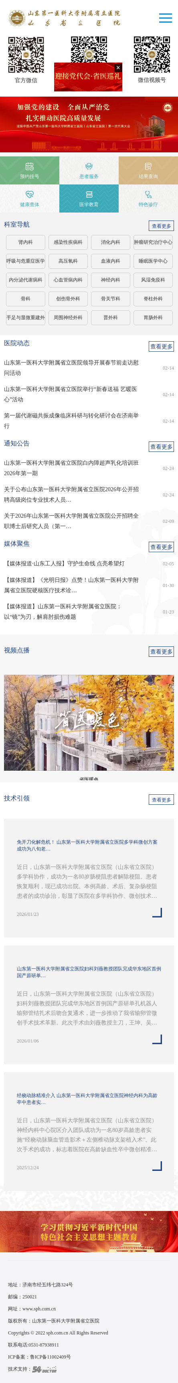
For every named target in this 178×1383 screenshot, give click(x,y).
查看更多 (161, 226)
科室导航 (17, 224)
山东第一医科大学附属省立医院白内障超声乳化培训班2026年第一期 (71, 468)
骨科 (25, 299)
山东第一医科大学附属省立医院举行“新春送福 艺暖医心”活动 (70, 394)
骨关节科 (110, 299)
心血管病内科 (68, 280)
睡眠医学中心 (153, 261)
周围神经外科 (68, 317)
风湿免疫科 (153, 280)
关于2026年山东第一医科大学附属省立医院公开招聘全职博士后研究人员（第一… (71, 521)
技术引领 (17, 798)
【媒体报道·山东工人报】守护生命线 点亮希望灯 (64, 564)
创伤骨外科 (68, 299)
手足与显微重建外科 (25, 320)
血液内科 (110, 261)
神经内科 (110, 280)
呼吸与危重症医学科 (25, 263)
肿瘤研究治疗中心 (153, 242)
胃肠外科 (153, 317)
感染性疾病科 (68, 242)
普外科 (110, 317)
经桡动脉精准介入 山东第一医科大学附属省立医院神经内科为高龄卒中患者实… (87, 1099)
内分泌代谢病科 (25, 280)
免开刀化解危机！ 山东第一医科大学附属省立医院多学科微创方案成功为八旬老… (87, 845)
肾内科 (25, 242)
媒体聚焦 (17, 543)
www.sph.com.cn (39, 1309)
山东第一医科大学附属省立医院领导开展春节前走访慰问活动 (71, 368)
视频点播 (17, 650)
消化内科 (110, 242)
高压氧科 (68, 261)
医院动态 (17, 343)
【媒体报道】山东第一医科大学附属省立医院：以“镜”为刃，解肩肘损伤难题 (63, 611)
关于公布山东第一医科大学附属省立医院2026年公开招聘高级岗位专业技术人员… (71, 494)
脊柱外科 (153, 299)
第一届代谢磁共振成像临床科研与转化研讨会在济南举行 (71, 421)
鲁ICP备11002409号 (50, 1357)
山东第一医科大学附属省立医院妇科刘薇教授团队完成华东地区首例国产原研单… (89, 972)
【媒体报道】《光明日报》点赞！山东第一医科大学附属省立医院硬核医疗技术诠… (71, 585)
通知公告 (17, 443)
